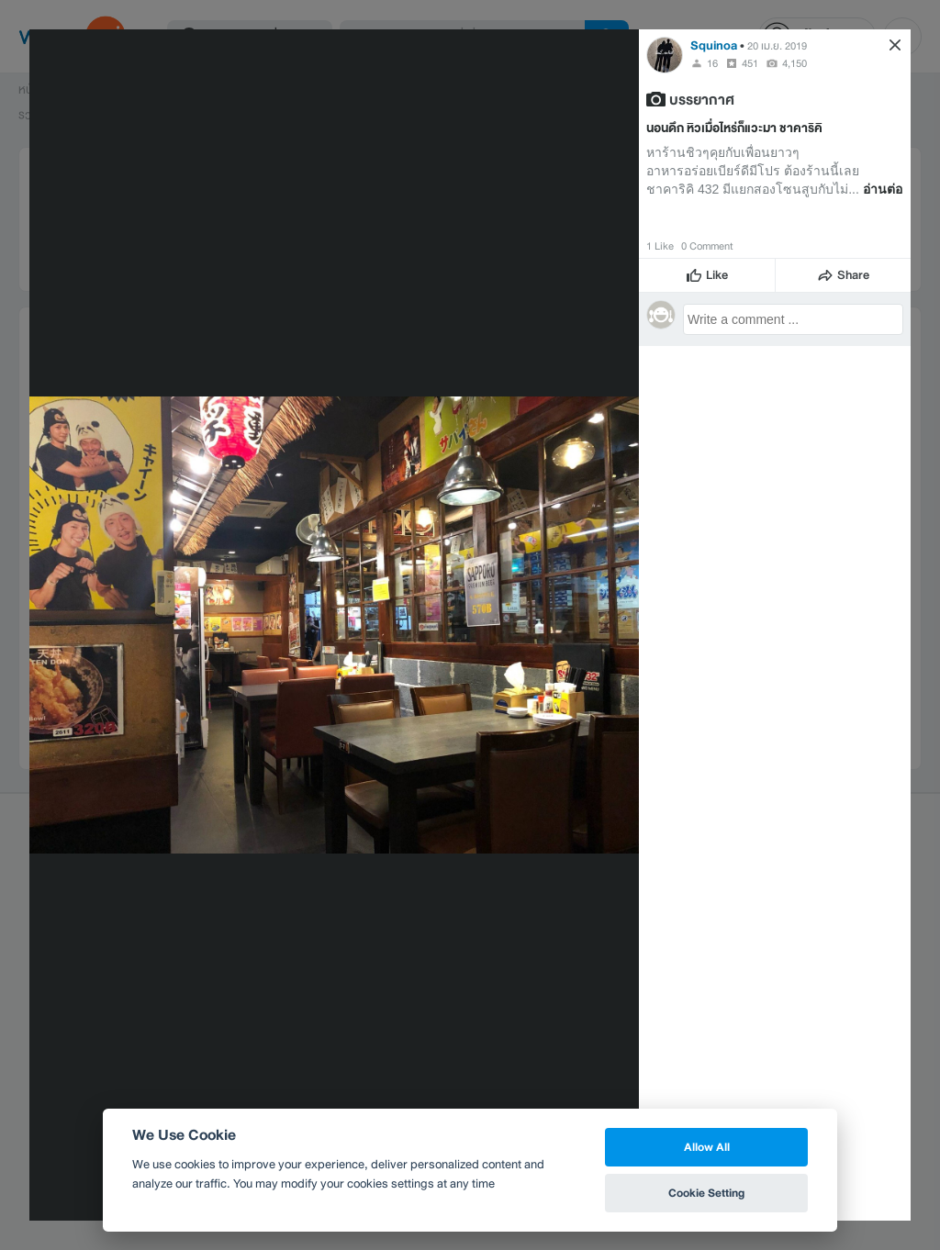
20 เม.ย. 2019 (777, 46)
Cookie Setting (706, 1192)
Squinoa (713, 45)
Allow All (707, 1146)
